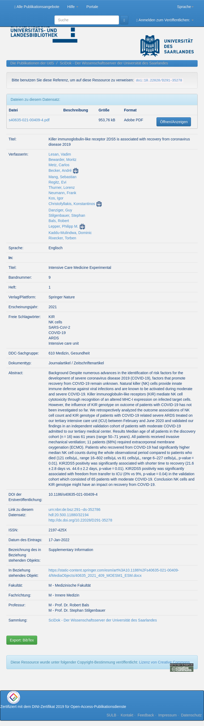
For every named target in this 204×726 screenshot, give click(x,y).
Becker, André (60, 170)
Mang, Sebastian (62, 177)
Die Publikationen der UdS (32, 63)
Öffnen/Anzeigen (174, 122)
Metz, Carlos (59, 165)
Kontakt (127, 715)
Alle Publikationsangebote (36, 7)
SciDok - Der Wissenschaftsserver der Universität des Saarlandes (114, 63)
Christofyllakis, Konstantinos (72, 204)
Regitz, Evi (57, 182)
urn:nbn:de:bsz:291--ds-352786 (74, 509)
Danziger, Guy (60, 210)
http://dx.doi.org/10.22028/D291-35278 (80, 520)
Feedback (146, 715)
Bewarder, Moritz (62, 159)
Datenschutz (191, 715)
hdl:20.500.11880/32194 (69, 515)
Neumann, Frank (62, 193)
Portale (92, 7)
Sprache (185, 7)
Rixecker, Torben (62, 238)
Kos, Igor (56, 198)
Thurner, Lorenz (62, 187)
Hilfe (72, 7)
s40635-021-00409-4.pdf (29, 120)
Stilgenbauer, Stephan (67, 215)
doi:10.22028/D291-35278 (159, 80)
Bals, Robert (59, 221)
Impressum (167, 715)
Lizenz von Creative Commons (164, 662)
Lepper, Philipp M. (63, 226)
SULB (111, 715)
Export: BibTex (22, 640)
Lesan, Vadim (60, 154)
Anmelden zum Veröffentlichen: (165, 20)
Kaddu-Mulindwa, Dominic (70, 233)
